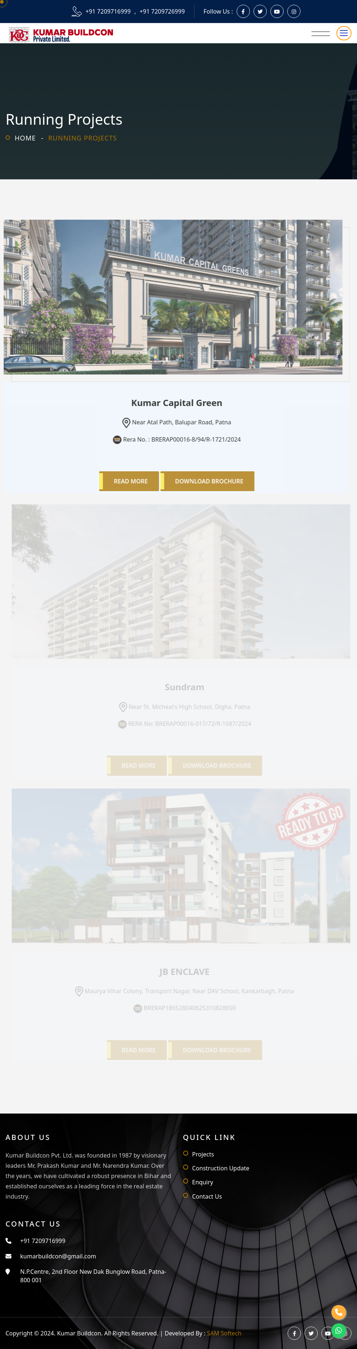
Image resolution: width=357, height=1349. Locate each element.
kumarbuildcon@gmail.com (58, 1256)
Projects (203, 1154)
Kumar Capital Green (174, 402)
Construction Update (220, 1168)
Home (25, 138)
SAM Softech (224, 1333)
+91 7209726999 (162, 11)
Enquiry (202, 1182)
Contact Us (207, 1196)
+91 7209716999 (108, 11)
